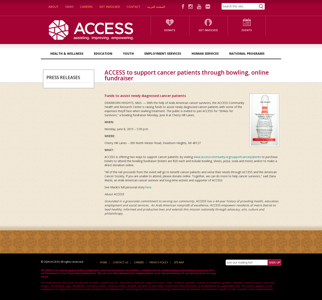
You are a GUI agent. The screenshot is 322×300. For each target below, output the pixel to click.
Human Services (205, 53)
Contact (133, 7)
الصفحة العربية (156, 7)
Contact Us (120, 262)
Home (103, 262)
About (53, 7)
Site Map (179, 262)
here (148, 187)
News (69, 7)
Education (103, 53)
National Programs (246, 53)
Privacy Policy (159, 262)
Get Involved (109, 7)
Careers (86, 7)
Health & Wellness (66, 53)
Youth (128, 53)
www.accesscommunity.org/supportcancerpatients (227, 157)
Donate (169, 30)
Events (247, 30)
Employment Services (162, 53)
